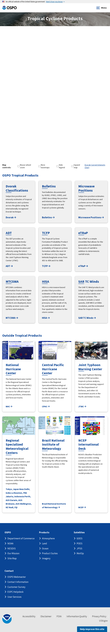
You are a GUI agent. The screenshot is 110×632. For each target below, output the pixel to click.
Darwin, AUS (16, 500)
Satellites (79, 532)
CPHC (46, 406)
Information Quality (77, 616)
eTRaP (83, 266)
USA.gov (103, 620)
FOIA (59, 616)
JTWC (82, 406)
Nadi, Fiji (13, 507)
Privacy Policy (99, 616)
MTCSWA (12, 317)
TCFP (46, 266)
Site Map (12, 558)
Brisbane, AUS (13, 503)
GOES (79, 538)
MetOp (80, 553)
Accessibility (28, 616)
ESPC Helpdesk (15, 591)
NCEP (82, 507)
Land (44, 543)
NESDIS (11, 548)
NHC (9, 406)
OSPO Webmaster (16, 576)
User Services (14, 596)
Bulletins (48, 217)
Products (44, 532)
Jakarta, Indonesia (15, 496)
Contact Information (17, 581)
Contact (9, 571)
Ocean (45, 548)
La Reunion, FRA (19, 493)
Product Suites (50, 553)
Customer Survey (16, 587)
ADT (9, 266)
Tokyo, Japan (12, 489)
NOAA (10, 543)
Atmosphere (48, 538)
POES (79, 543)
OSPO (8, 532)
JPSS (79, 548)
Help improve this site (92, 629)
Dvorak (11, 217)
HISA (46, 317)
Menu (101, 8)
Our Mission (13, 553)
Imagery (46, 558)
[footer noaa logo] (7, 619)
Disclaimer (46, 616)
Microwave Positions (91, 217)
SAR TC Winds (87, 317)
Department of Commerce (21, 538)
